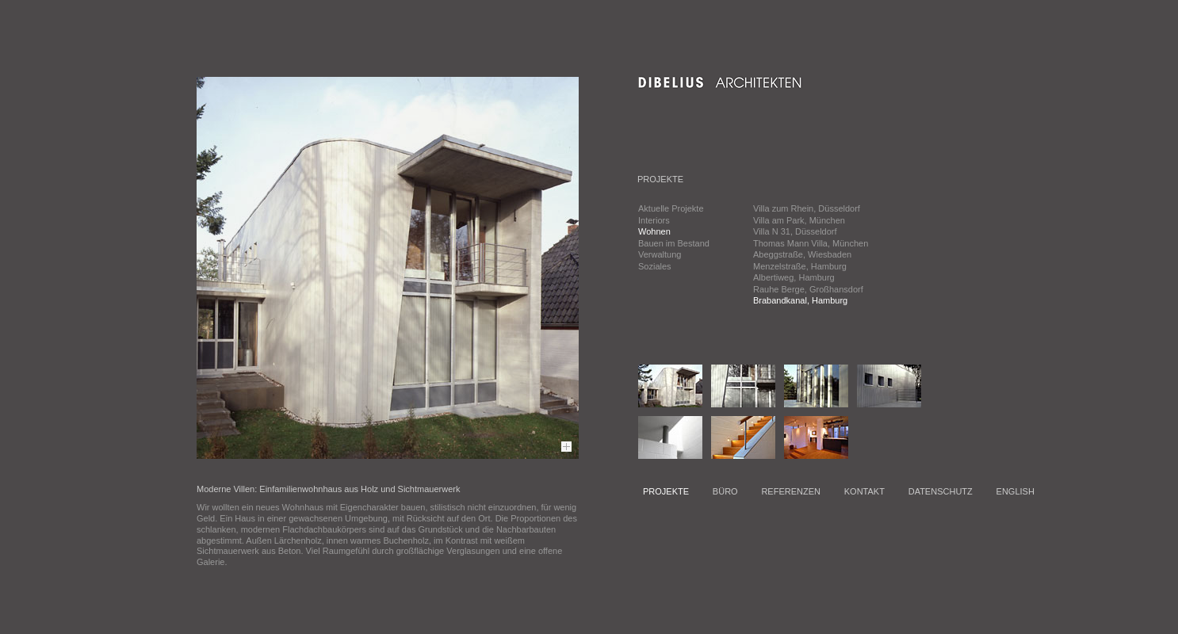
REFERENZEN (790, 491)
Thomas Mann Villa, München (810, 243)
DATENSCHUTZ (940, 491)
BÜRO (725, 491)
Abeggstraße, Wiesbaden (802, 254)
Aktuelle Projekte (671, 208)
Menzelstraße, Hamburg (800, 266)
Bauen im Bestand (673, 243)
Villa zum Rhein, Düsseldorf (806, 208)
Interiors (654, 220)
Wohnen (654, 231)
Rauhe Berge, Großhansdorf (808, 289)
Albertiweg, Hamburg (794, 277)
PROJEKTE (666, 491)
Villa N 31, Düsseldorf (795, 231)
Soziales (654, 266)
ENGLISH (1015, 491)
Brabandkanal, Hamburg (800, 300)
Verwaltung (659, 254)
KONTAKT (864, 491)
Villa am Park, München (799, 220)
